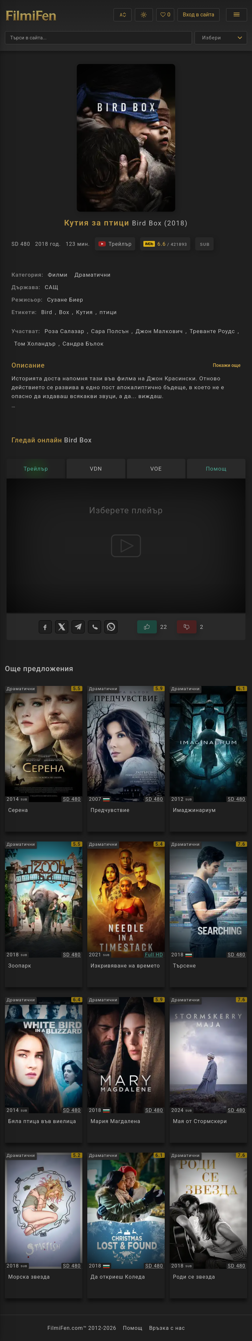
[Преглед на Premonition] (126, 759)
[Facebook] (45, 626)
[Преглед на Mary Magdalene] (126, 1070)
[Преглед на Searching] (208, 914)
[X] (61, 626)
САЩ (51, 287)
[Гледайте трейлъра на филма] (115, 243)
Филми (57, 274)
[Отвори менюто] (236, 14)
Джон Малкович (159, 331)
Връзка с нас (167, 1328)
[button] (123, 14)
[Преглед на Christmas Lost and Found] (126, 1225)
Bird (46, 312)
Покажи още (227, 365)
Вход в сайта (198, 14)
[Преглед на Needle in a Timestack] (126, 914)
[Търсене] (98, 37)
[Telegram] (78, 626)
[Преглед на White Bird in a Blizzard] (43, 1070)
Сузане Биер (65, 299)
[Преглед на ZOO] (43, 914)
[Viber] (94, 626)
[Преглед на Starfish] (43, 1225)
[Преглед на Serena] (43, 759)
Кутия (84, 312)
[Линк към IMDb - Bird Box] (165, 243)
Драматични (92, 274)
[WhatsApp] (110, 626)
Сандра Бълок (83, 343)
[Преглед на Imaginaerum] (208, 759)
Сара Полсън (110, 331)
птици (108, 312)
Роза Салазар (64, 331)
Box (64, 312)
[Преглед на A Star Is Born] (208, 1225)
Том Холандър (35, 343)
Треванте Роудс (212, 331)
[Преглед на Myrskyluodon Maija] (208, 1070)
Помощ (133, 1328)
